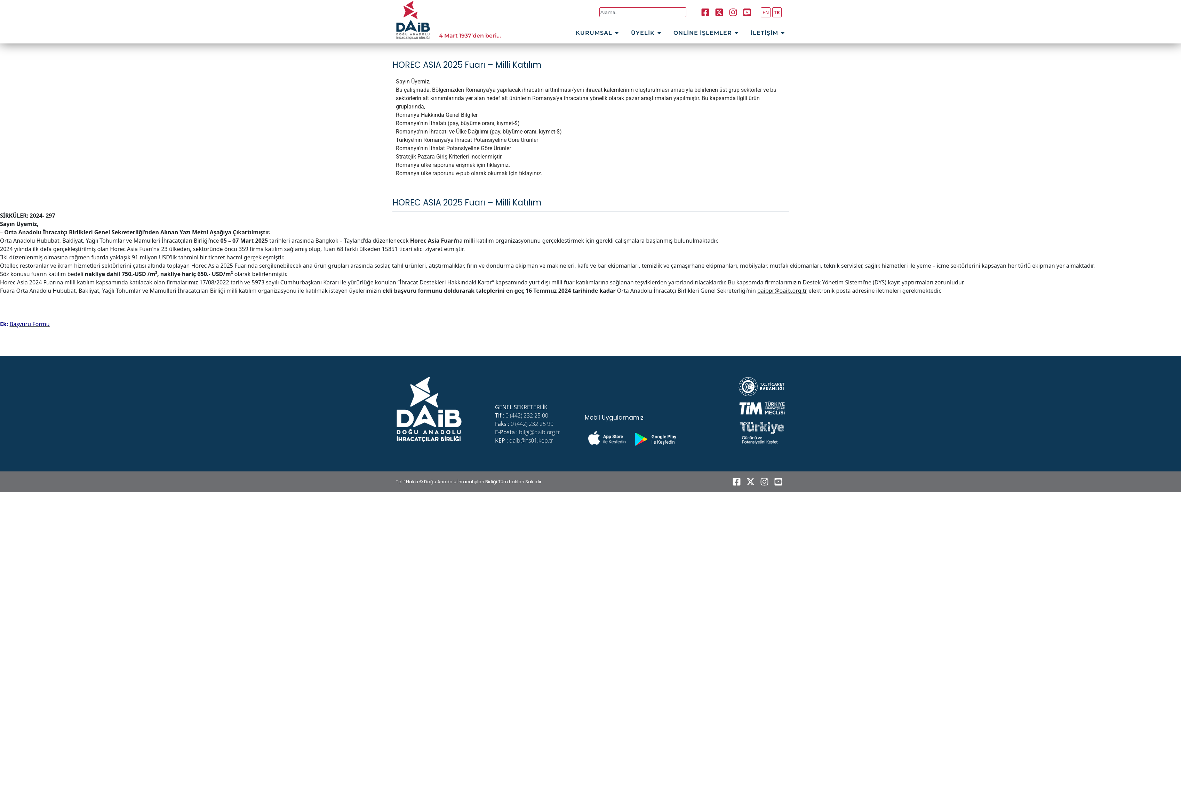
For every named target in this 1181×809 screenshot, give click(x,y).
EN (766, 12)
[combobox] (643, 12)
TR (777, 12)
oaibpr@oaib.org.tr (782, 290)
